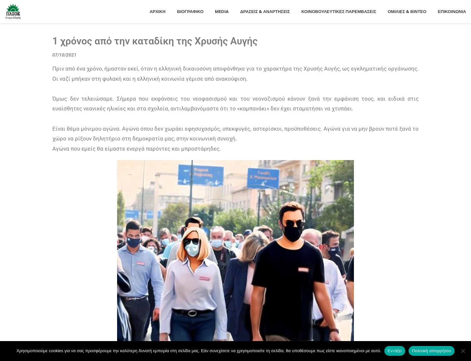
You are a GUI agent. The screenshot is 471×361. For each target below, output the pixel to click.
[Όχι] (463, 351)
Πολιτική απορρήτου (431, 350)
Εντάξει (395, 350)
